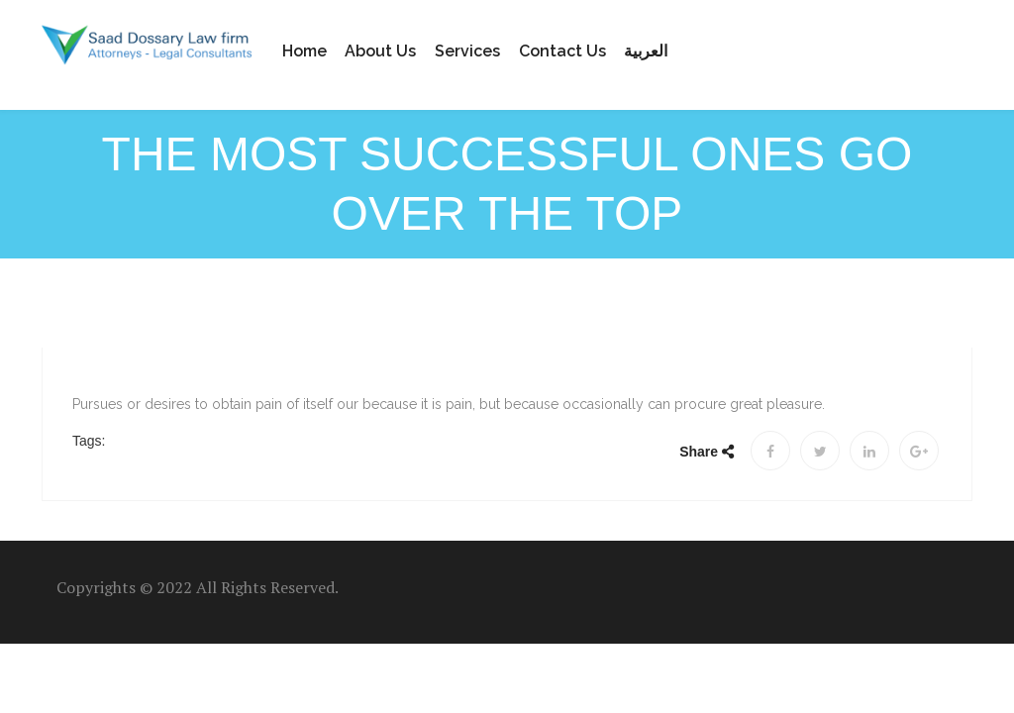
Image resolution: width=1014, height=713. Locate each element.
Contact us (562, 51)
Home (304, 51)
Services (467, 51)
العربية (645, 51)
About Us (380, 51)
